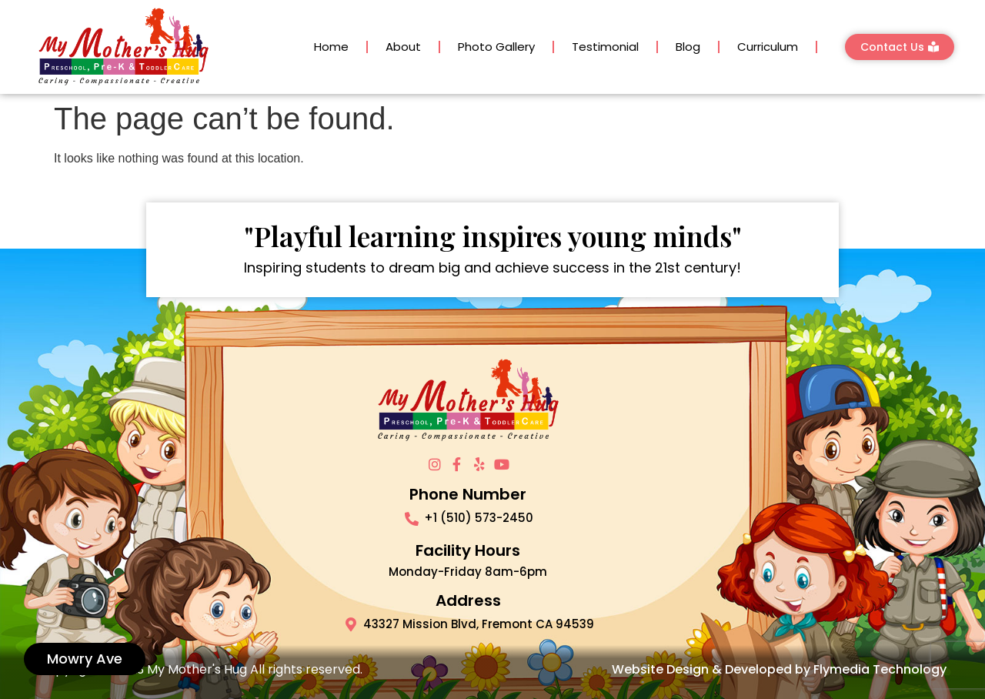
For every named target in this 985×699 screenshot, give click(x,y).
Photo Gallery (496, 46)
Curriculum (767, 46)
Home (331, 46)
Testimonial (605, 46)
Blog (688, 46)
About (403, 46)
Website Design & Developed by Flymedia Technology (779, 669)
